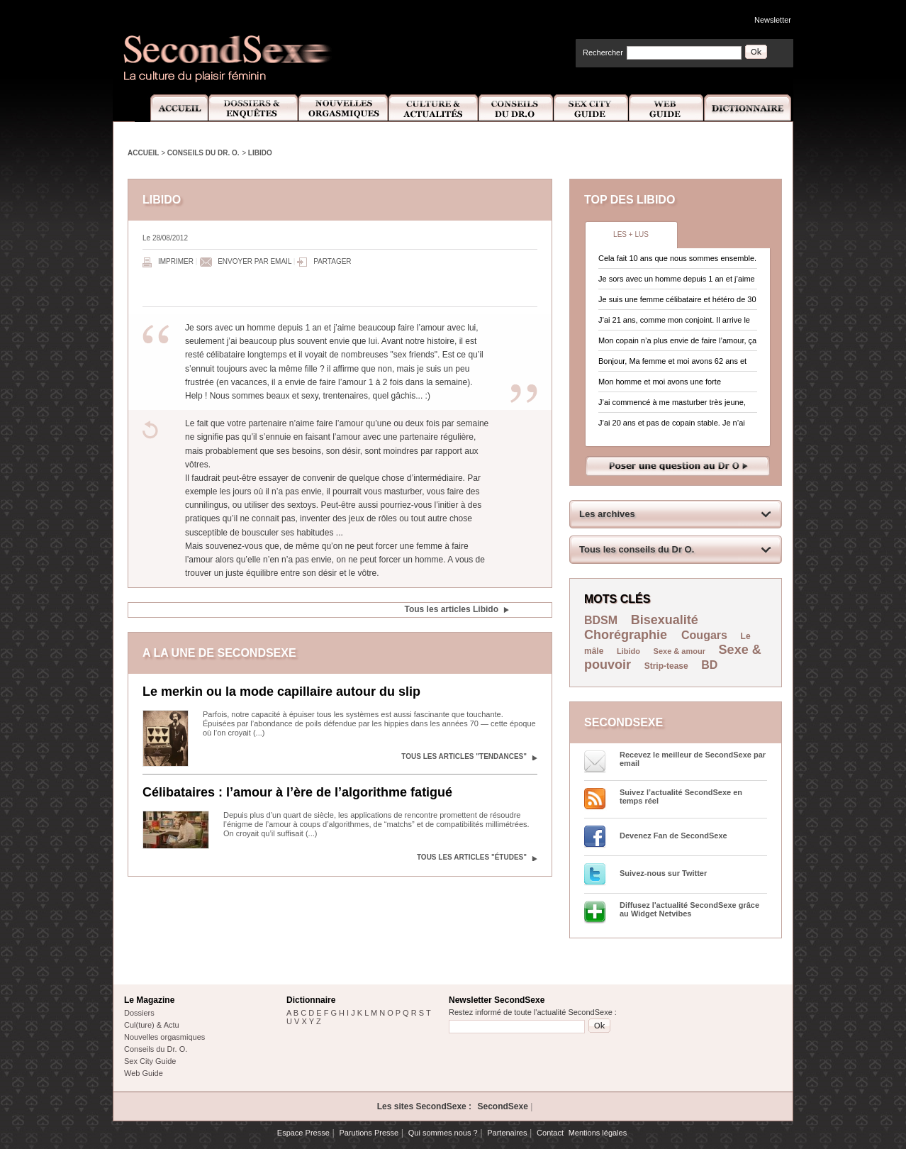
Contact (550, 1132)
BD (709, 665)
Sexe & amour (679, 651)
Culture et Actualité (434, 108)
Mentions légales (598, 1132)
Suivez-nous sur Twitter (663, 873)
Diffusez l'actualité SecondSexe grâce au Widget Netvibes (689, 909)
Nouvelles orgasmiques (164, 1037)
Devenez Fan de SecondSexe (673, 835)
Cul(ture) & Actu (151, 1025)
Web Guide (666, 108)
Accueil (171, 108)
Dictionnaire (748, 108)
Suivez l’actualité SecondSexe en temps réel (681, 796)
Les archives (607, 514)
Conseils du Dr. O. (203, 153)
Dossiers (139, 1013)
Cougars (704, 635)
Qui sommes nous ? (443, 1132)
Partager (332, 261)
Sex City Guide (591, 108)
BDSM (600, 620)
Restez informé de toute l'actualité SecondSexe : (533, 1012)
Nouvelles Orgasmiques (343, 108)
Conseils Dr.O (516, 108)
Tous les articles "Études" (472, 857)
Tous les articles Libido (451, 609)
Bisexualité (664, 620)
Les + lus (631, 234)
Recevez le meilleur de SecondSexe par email (693, 758)
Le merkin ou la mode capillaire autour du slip (281, 691)
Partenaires (507, 1132)
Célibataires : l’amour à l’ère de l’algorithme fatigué (297, 792)
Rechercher (603, 52)
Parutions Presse (368, 1132)
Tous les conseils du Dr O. (636, 549)
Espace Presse (303, 1132)
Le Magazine (149, 1000)
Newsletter (772, 20)
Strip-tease (666, 666)
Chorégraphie (627, 635)
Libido (260, 153)
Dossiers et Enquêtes (253, 108)
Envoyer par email (254, 261)
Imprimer (176, 261)
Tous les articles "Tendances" (464, 756)
